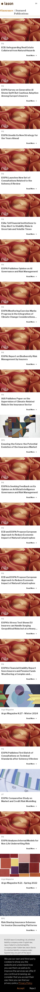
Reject (33, 988)
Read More (31, 55)
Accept (20, 988)
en (36, 3)
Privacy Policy (25, 983)
